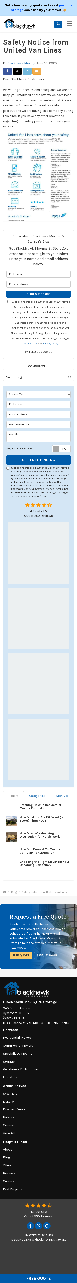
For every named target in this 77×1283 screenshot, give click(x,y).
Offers (7, 1165)
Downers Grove (14, 1109)
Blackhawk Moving (21, 63)
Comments (38, 366)
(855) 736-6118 (47, 955)
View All (9, 1133)
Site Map (47, 1234)
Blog (6, 1157)
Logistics (10, 1077)
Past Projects (12, 1189)
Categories (37, 796)
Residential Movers (17, 1037)
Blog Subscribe (39, 294)
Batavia (8, 1117)
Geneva (8, 1125)
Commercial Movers (18, 1045)
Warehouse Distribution (21, 1069)
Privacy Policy (50, 343)
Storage (9, 1061)
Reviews (9, 1173)
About (7, 1149)
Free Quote (38, 1278)
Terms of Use (30, 343)
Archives (62, 796)
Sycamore (10, 1093)
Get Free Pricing (38, 460)
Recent (13, 796)
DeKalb (8, 1101)
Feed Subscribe (38, 352)
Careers (8, 1181)
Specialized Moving (17, 1053)
